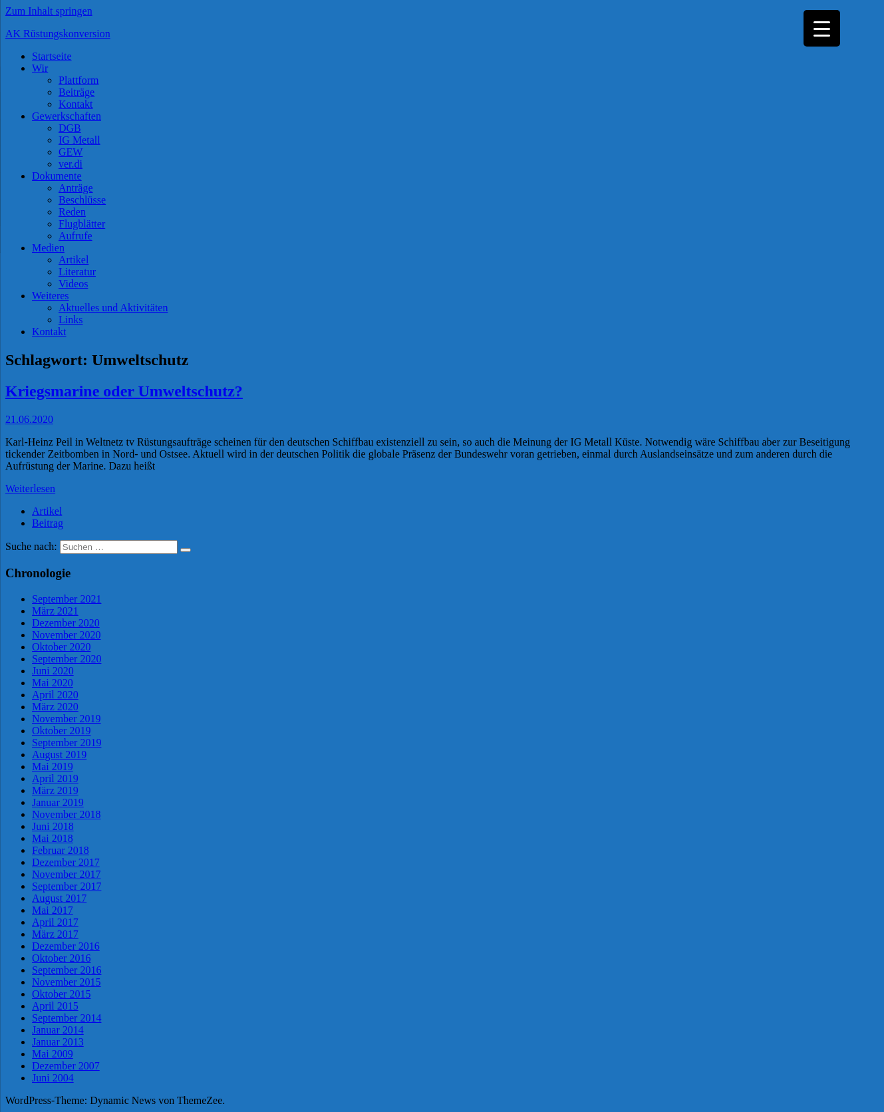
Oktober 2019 (61, 730)
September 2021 (66, 599)
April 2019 (55, 778)
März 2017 (55, 934)
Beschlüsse (82, 200)
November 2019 (66, 718)
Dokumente (57, 176)
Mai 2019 (52, 766)
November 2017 (66, 874)
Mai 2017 (52, 910)
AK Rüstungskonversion (57, 33)
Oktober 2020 (61, 646)
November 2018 (66, 814)
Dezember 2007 (66, 1065)
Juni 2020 (53, 670)
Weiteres (50, 295)
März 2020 (55, 706)
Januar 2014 (58, 1030)
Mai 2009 (52, 1053)
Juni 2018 (53, 826)
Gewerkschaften (66, 116)
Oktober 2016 (61, 958)
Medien (48, 247)
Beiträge (76, 92)
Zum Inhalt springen (48, 11)
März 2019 (55, 790)
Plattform (78, 80)
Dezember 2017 (66, 862)
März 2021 (55, 611)
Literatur (77, 271)
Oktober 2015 (61, 994)
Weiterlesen (30, 488)
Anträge (76, 188)
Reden (72, 211)
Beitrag (47, 523)
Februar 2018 (60, 850)
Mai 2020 (52, 682)
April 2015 (55, 1006)
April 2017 (55, 922)
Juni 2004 (53, 1077)
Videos (73, 283)
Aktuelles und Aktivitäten (113, 307)
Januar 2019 (58, 802)
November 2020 (66, 634)
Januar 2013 (58, 1041)
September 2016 (66, 970)
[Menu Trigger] (822, 28)
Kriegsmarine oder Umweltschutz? (124, 391)
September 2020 (66, 658)
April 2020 (55, 694)
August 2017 (59, 898)
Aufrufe (75, 235)
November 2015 (66, 982)
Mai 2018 (52, 838)
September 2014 (66, 1018)
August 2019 (59, 754)
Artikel (73, 259)
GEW (70, 152)
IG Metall (79, 140)
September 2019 (66, 742)
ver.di (70, 164)
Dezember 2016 (66, 946)
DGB (70, 128)
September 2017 (66, 886)
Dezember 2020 (66, 622)
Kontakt (76, 104)
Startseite (52, 56)
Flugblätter (82, 223)
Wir (40, 68)
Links (70, 319)
